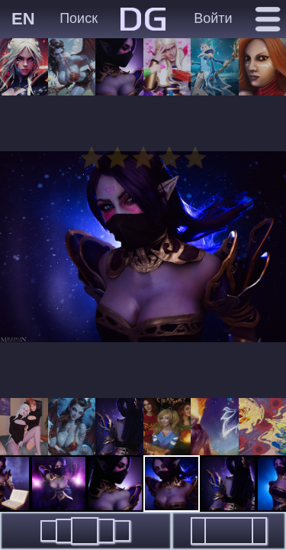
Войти (213, 18)
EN (23, 18)
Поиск (78, 18)
